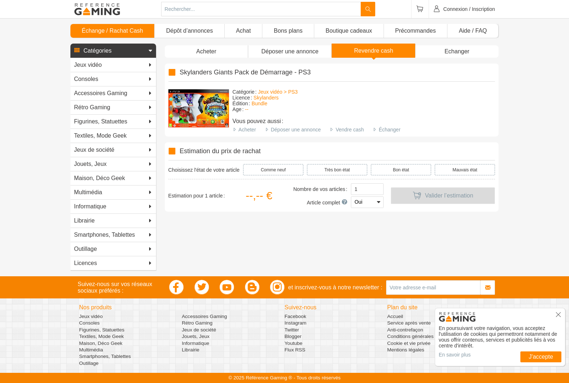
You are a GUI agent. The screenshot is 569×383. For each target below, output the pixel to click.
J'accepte (541, 357)
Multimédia (91, 350)
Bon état (401, 169)
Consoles (89, 323)
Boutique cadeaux (349, 31)
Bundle (259, 103)
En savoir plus (455, 355)
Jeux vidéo (91, 316)
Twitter (291, 330)
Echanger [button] (457, 51)
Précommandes (415, 31)
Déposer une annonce (296, 130)
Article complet (327, 202)
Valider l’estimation (443, 195)
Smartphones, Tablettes (105, 356)
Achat (243, 31)
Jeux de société (199, 330)
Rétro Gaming (197, 323)
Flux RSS (294, 350)
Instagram (295, 323)
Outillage (89, 363)
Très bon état (337, 169)
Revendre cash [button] (373, 51)
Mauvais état (465, 169)
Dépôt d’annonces (189, 31)
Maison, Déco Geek (100, 343)
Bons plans (288, 31)
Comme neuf (273, 169)
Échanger (390, 130)
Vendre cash (350, 130)
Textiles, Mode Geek (101, 336)
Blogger (293, 336)
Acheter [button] (206, 51)
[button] (113, 51)
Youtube (293, 343)
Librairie (190, 350)
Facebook (295, 316)
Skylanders (266, 98)
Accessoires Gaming (204, 316)
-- (246, 109)
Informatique (195, 343)
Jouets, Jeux (195, 336)
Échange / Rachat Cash (112, 31)
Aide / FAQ (473, 31)
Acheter (247, 130)
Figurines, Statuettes (101, 330)
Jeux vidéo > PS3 (278, 92)
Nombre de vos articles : (320, 189)
